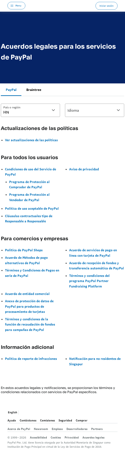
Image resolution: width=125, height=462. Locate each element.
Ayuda (11, 420)
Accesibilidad (38, 437)
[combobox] (30, 110)
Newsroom (41, 429)
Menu (18, 5)
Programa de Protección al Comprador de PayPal (29, 184)
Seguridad (65, 420)
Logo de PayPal (60, 5)
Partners (97, 429)
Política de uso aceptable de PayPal (32, 208)
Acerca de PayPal (18, 429)
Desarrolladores (76, 429)
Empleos (57, 429)
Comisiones (47, 420)
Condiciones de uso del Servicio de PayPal (30, 172)
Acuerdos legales (93, 437)
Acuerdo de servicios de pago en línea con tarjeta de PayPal (93, 253)
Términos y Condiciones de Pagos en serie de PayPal (32, 273)
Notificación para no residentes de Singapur (95, 361)
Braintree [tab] (33, 90)
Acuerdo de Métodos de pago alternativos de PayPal (26, 260)
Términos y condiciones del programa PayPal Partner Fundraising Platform (89, 281)
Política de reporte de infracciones (31, 359)
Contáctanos (28, 420)
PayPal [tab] (11, 90)
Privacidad (72, 437)
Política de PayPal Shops (24, 250)
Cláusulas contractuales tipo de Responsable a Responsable (28, 218)
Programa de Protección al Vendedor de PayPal (29, 197)
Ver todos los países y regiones (23, 412)
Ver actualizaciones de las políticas (31, 140)
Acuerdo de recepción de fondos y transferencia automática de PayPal (96, 265)
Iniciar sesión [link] (106, 5)
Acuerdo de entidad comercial (27, 294)
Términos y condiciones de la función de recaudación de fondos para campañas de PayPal (30, 324)
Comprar (81, 420)
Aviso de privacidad (84, 169)
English (12, 412)
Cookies (56, 437)
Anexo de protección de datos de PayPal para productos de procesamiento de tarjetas (29, 306)
